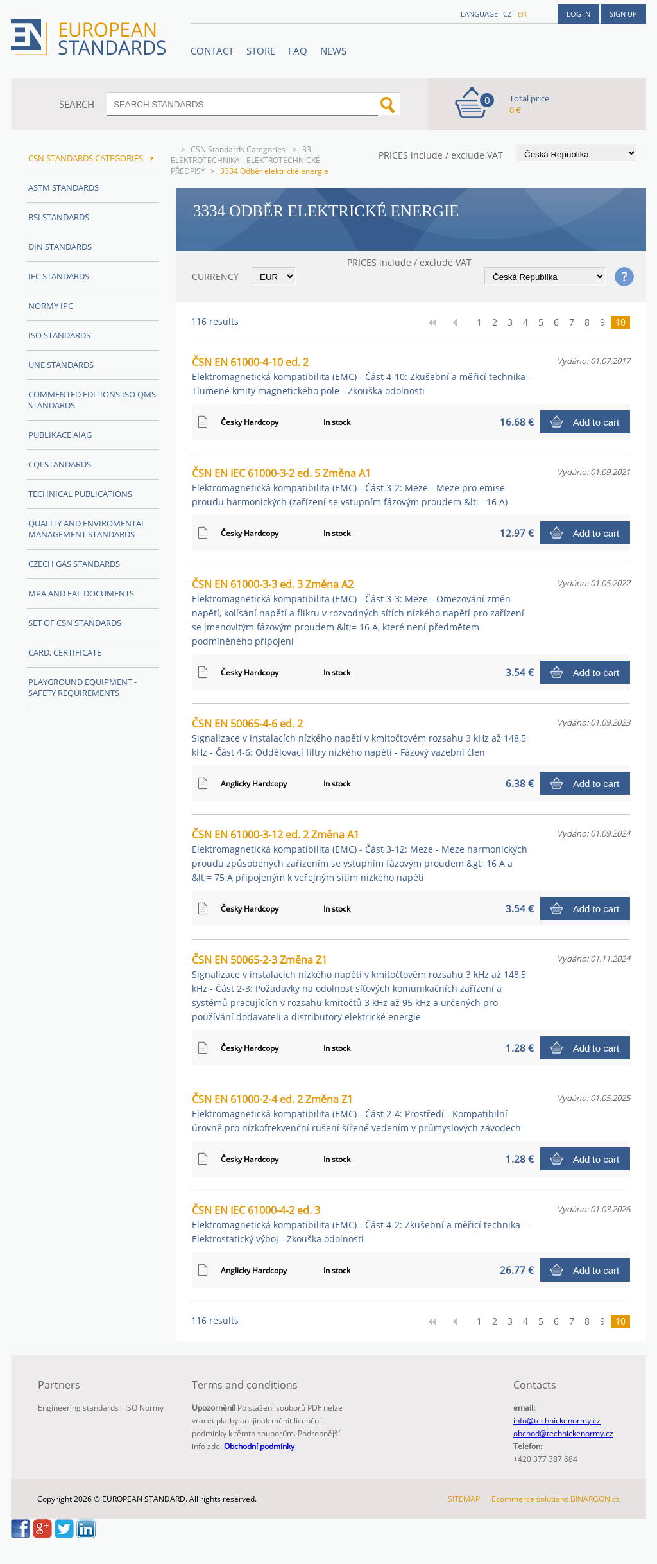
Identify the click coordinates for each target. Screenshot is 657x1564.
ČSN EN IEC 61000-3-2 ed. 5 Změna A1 (350, 487)
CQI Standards (59, 464)
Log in (578, 14)
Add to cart (596, 422)
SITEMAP (464, 1498)
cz (507, 14)
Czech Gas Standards (74, 563)
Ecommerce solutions (529, 1498)
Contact (212, 50)
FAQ (297, 50)
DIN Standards (60, 246)
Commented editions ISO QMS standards (92, 399)
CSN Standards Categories (239, 149)
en (522, 14)
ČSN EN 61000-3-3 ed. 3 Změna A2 (358, 612)
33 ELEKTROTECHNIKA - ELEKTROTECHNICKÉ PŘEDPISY (245, 160)
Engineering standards (78, 1407)
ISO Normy (144, 1407)
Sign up (623, 14)
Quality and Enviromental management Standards (87, 528)
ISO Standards (59, 335)
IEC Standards (58, 276)
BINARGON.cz (595, 1498)
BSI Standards (58, 217)
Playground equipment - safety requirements (82, 687)
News (333, 50)
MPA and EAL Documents (81, 593)
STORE (260, 50)
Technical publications (80, 494)
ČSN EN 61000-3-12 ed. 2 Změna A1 (359, 855)
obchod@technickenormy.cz (563, 1433)
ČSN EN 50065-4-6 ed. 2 (359, 737)
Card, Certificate (64, 652)
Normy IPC (50, 305)
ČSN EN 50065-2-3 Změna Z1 (359, 988)
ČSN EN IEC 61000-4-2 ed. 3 (359, 1224)
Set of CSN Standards (74, 623)
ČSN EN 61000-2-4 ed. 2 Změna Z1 (356, 1113)
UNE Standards (61, 364)
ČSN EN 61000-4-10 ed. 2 (361, 376)
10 (620, 322)
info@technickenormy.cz (557, 1420)
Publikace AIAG (60, 434)
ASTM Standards (63, 187)
